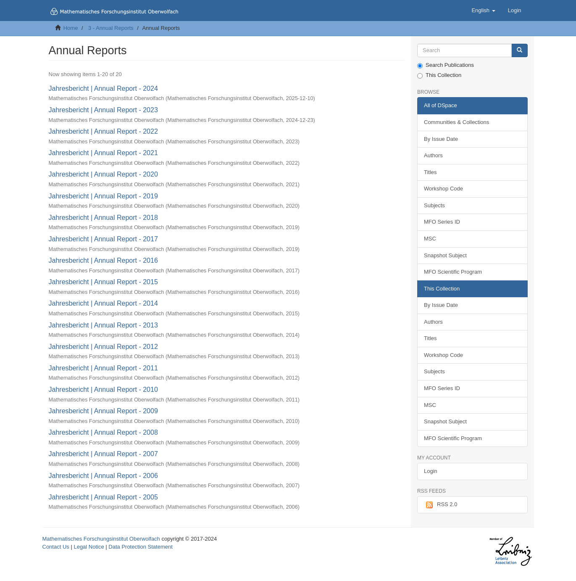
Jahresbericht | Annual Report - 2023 (103, 110)
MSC (430, 238)
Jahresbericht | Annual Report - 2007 (103, 453)
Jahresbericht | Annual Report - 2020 (103, 174)
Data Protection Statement (140, 547)
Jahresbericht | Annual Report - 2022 (103, 131)
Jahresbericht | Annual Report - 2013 (103, 325)
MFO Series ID (442, 222)
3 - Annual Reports (111, 28)
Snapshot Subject (445, 255)
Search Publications (445, 65)
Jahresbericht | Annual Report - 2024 (103, 88)
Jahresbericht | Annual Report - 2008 (103, 432)
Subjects (434, 205)
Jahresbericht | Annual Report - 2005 (103, 497)
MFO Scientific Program (453, 272)
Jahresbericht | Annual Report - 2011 (103, 368)
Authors (433, 155)
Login (430, 471)
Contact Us (55, 547)
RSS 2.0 (440, 505)
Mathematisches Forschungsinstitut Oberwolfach (101, 539)
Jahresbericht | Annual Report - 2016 (103, 260)
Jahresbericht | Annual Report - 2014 (103, 303)
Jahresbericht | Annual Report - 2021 (103, 152)
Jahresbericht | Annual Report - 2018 (103, 217)
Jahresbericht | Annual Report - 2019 (103, 196)
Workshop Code (443, 188)
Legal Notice (89, 547)
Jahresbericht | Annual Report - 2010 (103, 389)
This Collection (439, 75)
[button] (483, 10)
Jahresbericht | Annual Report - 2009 (103, 411)
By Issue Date (441, 139)
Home (70, 28)
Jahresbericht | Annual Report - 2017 (103, 239)
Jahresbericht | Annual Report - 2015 (103, 281)
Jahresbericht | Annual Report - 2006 (103, 475)
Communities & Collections (456, 122)
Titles (430, 172)
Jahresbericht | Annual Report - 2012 (103, 346)
